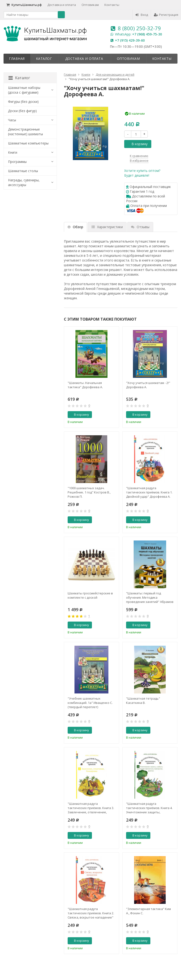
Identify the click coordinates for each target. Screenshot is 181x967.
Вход (142, 15)
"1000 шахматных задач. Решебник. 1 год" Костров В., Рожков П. (89, 492)
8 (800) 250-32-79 (139, 28)
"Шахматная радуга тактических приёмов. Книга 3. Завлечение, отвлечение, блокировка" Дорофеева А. (91, 807)
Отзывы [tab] (140, 227)
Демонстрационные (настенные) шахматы (25, 131)
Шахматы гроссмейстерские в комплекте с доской (90, 595)
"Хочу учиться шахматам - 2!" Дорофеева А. (148, 385)
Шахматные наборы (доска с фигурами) (24, 90)
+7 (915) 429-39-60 (130, 40)
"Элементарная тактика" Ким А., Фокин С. (148, 911)
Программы (17, 161)
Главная (17, 58)
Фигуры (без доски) (23, 101)
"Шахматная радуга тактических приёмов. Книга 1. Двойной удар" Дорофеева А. (149, 492)
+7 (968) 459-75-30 (147, 34)
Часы (12, 120)
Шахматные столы (23, 171)
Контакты (111, 5)
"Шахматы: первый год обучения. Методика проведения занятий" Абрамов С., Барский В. (149, 597)
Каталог (44, 58)
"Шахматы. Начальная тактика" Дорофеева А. (85, 385)
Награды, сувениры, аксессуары (24, 182)
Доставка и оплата (61, 5)
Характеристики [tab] (107, 227)
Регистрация (166, 15)
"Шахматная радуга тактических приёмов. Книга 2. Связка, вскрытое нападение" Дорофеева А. (91, 913)
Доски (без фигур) (22, 111)
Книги (12, 152)
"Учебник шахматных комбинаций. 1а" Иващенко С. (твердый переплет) (90, 702)
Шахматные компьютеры (28, 143)
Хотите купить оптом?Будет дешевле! (142, 173)
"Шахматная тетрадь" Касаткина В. (143, 700)
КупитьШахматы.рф (24, 5)
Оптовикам (90, 5)
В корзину (137, 144)
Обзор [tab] (75, 227)
